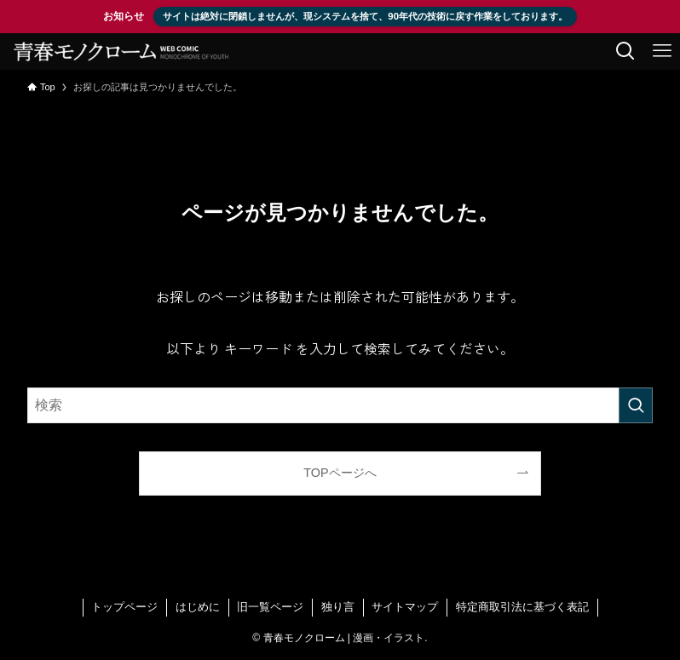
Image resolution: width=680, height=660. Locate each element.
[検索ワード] (340, 405)
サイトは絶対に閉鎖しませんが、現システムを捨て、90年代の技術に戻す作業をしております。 (365, 16)
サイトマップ (405, 606)
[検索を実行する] (636, 405)
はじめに (198, 606)
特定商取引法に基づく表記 (522, 606)
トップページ (124, 606)
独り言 (337, 606)
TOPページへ (339, 472)
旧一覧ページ (270, 606)
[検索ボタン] (625, 51)
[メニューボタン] (661, 51)
